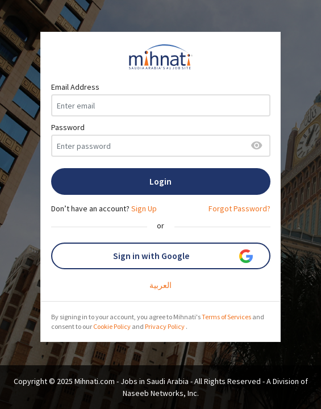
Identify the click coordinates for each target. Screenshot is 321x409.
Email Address (75, 87)
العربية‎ (160, 285)
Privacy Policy (165, 326)
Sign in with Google (183, 256)
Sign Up (144, 208)
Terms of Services (226, 316)
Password (68, 127)
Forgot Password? (239, 208)
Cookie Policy (112, 326)
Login (160, 181)
